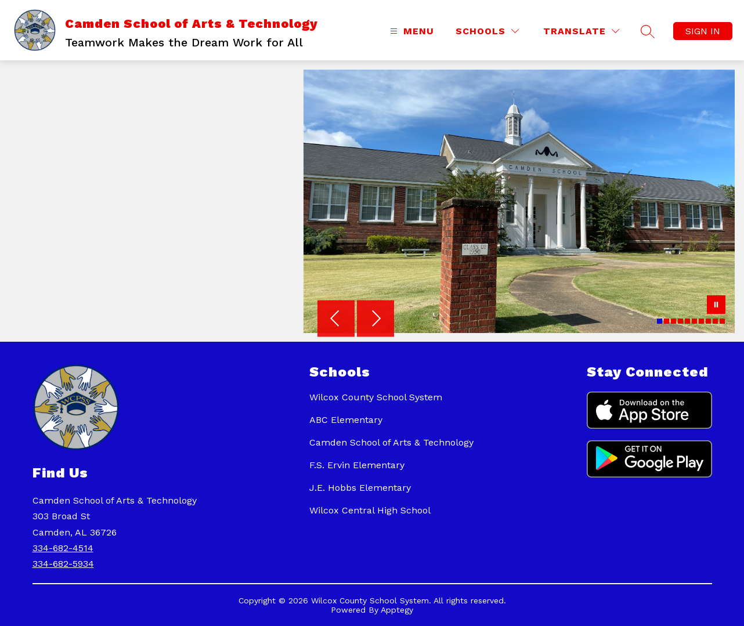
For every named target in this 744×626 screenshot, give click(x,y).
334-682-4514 (62, 547)
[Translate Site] (581, 31)
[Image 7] (701, 321)
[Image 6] (694, 321)
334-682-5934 (63, 563)
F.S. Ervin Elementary (356, 465)
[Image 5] (687, 321)
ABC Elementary (345, 419)
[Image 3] (673, 321)
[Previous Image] (336, 319)
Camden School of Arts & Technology (391, 442)
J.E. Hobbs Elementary (360, 487)
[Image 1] (659, 321)
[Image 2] (666, 321)
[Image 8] (708, 321)
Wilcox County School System (375, 397)
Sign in (702, 31)
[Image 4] (680, 321)
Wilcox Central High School (370, 510)
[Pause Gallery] (716, 305)
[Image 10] (722, 321)
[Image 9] (715, 321)
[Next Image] (375, 319)
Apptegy (397, 609)
